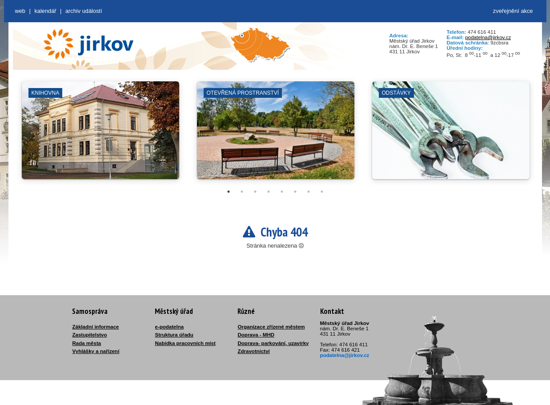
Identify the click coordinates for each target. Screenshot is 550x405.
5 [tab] (281, 191)
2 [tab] (241, 191)
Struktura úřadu (174, 334)
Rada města (86, 343)
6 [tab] (295, 191)
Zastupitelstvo (89, 334)
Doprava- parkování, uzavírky (273, 343)
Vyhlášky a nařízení (96, 351)
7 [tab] (308, 191)
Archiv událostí (83, 11)
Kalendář (45, 11)
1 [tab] (228, 191)
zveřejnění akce (513, 11)
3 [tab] (255, 191)
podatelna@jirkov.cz (488, 37)
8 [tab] (321, 191)
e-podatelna (169, 326)
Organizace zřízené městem (271, 326)
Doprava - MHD (256, 334)
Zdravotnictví (254, 351)
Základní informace (95, 326)
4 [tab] (268, 191)
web (20, 11)
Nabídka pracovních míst (185, 343)
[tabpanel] (100, 134)
